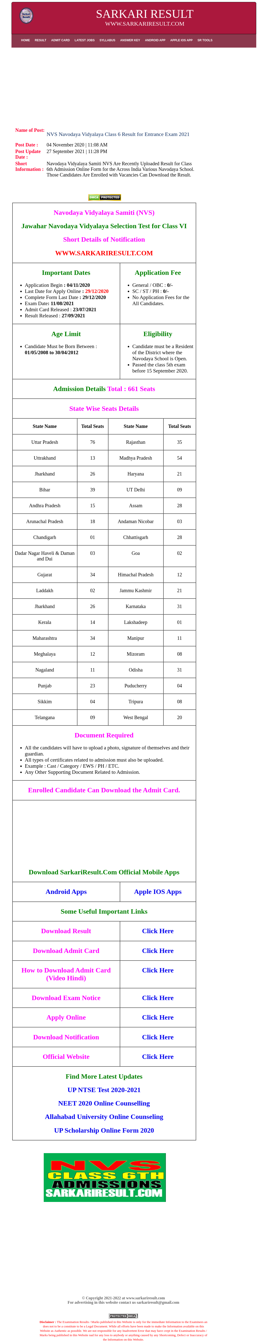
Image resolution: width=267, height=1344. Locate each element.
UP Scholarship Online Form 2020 (104, 1130)
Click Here (157, 931)
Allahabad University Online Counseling (104, 1116)
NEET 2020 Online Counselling (104, 1103)
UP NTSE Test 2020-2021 (104, 1090)
